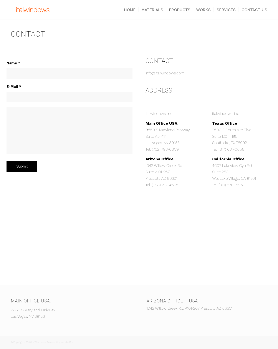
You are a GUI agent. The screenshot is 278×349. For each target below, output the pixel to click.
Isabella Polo (67, 342)
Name (13, 63)
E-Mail (14, 87)
